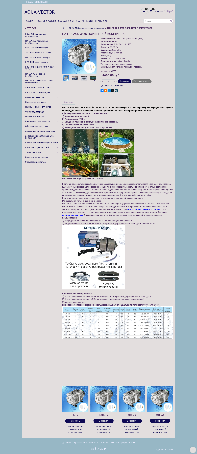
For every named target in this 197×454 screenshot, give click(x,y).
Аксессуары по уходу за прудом (40, 131)
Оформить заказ (142, 81)
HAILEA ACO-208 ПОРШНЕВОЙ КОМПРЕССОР (103, 429)
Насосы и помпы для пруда (38, 107)
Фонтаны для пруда (34, 112)
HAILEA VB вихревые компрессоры (35, 75)
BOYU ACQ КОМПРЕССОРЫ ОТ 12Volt (39, 68)
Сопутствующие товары (36, 157)
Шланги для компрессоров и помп (41, 143)
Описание (68, 102)
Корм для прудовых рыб (37, 147)
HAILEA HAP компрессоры (37, 57)
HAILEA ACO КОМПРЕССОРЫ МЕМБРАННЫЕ (39, 82)
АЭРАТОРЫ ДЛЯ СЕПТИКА (38, 87)
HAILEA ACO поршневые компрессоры (86, 28)
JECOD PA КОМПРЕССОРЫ (38, 52)
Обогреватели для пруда (36, 126)
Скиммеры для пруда (35, 162)
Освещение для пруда (35, 102)
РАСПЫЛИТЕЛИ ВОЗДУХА (37, 92)
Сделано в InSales (164, 449)
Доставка (66, 442)
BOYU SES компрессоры (36, 48)
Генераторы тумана (34, 116)
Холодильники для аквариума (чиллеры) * (39, 137)
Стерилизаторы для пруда (37, 121)
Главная (29, 21)
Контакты (87, 21)
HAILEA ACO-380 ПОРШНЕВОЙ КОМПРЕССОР (75, 429)
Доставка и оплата (69, 21)
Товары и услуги (46, 21)
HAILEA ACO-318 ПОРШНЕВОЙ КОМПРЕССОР (160, 429)
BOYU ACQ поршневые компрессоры (35, 35)
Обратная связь (80, 442)
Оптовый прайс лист (109, 442)
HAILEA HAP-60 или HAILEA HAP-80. (144, 209)
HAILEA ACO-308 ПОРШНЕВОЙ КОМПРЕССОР (131, 429)
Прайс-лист (102, 21)
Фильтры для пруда (34, 97)
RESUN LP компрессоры (36, 62)
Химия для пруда (33, 152)
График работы (128, 442)
